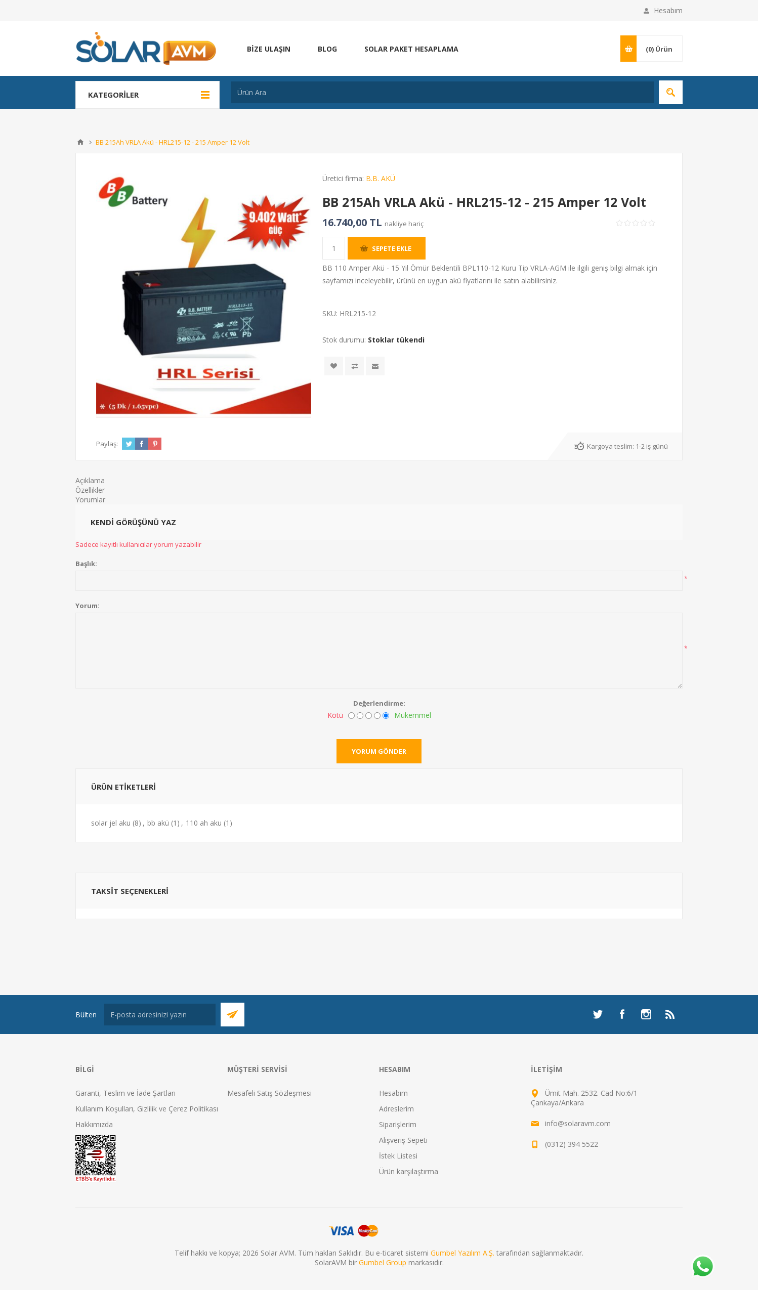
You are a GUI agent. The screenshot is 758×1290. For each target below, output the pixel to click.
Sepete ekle (391, 248)
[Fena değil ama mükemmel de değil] (368, 715)
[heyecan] (597, 1014)
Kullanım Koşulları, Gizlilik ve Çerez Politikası (146, 1108)
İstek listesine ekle (333, 366)
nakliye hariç (404, 223)
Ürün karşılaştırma (408, 1171)
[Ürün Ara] (442, 92)
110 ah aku (204, 823)
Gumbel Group (382, 1262)
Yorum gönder (379, 751)
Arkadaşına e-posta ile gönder (375, 366)
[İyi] (377, 715)
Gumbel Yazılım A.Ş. (462, 1253)
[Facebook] (622, 1014)
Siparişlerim (397, 1124)
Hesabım (668, 10)
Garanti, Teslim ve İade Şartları (125, 1093)
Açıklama (90, 480)
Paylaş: (107, 443)
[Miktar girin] (333, 248)
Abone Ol (232, 1014)
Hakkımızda (94, 1124)
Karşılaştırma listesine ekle (354, 366)
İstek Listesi (398, 1155)
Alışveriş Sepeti (403, 1140)
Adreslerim (396, 1108)
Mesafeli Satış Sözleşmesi (269, 1093)
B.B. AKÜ (380, 178)
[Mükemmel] (386, 715)
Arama (671, 92)
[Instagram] (646, 1014)
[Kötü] (351, 715)
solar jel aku (111, 823)
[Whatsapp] (702, 1267)
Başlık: (86, 563)
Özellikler (90, 490)
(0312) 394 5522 (571, 1144)
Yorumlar (90, 499)
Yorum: (87, 605)
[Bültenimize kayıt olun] (160, 1014)
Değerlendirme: (379, 703)
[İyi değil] (360, 715)
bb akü (158, 823)
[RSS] (670, 1014)
